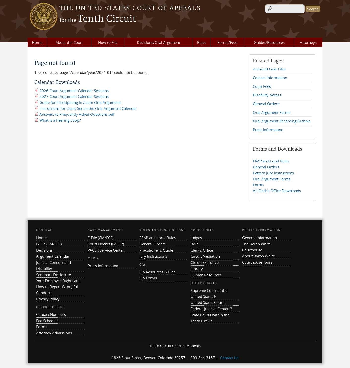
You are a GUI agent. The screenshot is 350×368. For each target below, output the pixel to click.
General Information (259, 237)
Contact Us (229, 357)
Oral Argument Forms (271, 112)
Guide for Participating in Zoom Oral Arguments (80, 102)
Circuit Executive (205, 262)
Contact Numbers (51, 314)
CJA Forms (148, 278)
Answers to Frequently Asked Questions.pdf (76, 114)
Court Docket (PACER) (106, 243)
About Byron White (258, 255)
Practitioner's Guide (156, 250)
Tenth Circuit (97, 19)
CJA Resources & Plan (157, 271)
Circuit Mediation (205, 256)
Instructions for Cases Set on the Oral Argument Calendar (88, 108)
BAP (194, 243)
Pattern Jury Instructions (273, 172)
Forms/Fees (227, 42)
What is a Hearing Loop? (60, 120)
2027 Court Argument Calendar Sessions (74, 96)
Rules (201, 42)
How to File (107, 42)
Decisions (44, 250)
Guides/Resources (269, 42)
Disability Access (267, 94)
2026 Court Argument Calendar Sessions (74, 90)
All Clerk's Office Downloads (277, 190)
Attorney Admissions (54, 332)
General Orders (266, 103)
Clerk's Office (202, 250)
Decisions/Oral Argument (158, 42)
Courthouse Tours (257, 262)
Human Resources (206, 274)
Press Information (268, 129)
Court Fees (262, 86)
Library (197, 268)
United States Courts (208, 302)
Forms (258, 184)
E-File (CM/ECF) (49, 243)
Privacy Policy (48, 298)
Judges (196, 237)
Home (37, 42)
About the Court (69, 42)
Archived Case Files (269, 69)
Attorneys (308, 42)
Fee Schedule (47, 320)
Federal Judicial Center (211, 308)
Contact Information (270, 77)
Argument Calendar (52, 256)
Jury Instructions (153, 256)
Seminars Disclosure (53, 274)
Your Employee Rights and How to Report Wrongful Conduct (58, 286)
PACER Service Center (106, 250)
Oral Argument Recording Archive (281, 120)
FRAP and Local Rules (271, 161)
